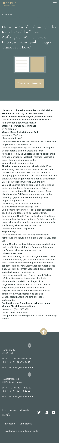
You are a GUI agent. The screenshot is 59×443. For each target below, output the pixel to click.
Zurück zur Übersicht (29, 83)
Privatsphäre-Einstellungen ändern (22, 431)
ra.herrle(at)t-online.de (21, 367)
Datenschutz (26, 424)
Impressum (9, 424)
